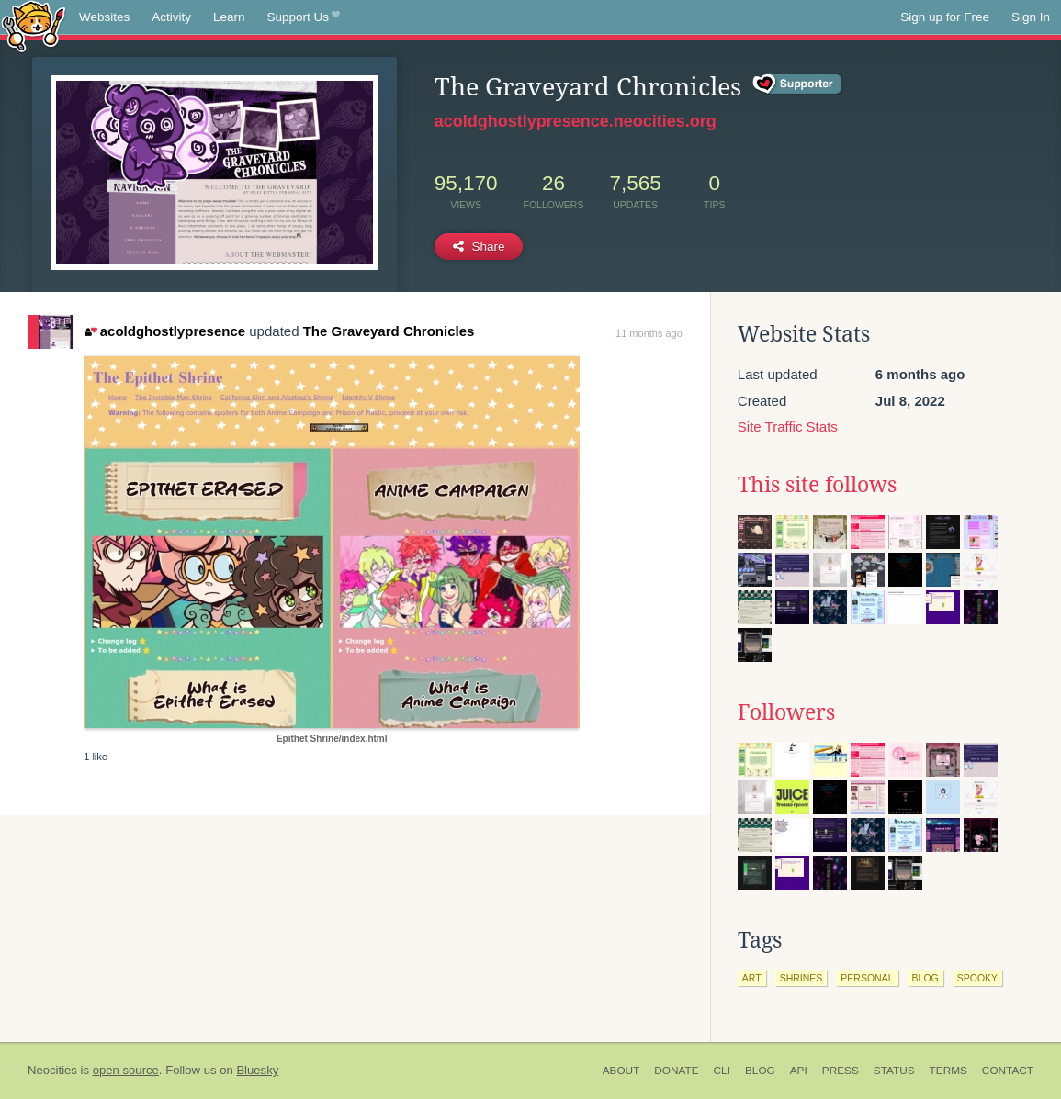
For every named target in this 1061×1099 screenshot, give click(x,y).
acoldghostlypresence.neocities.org (576, 121)
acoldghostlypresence (165, 331)
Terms (948, 1070)
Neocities (52, 1070)
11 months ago (649, 333)
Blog (760, 1070)
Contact (1007, 1070)
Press (840, 1070)
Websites (104, 17)
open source (126, 1070)
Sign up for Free (944, 17)
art (752, 977)
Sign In (1030, 17)
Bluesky (257, 1070)
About (621, 1070)
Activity (171, 17)
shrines (801, 977)
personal (867, 977)
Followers (786, 712)
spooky (977, 977)
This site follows (817, 485)
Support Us (303, 17)
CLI (722, 1070)
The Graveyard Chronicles (389, 331)
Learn (229, 17)
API (798, 1070)
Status (894, 1070)
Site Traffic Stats (788, 426)
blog (925, 977)
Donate (676, 1070)
